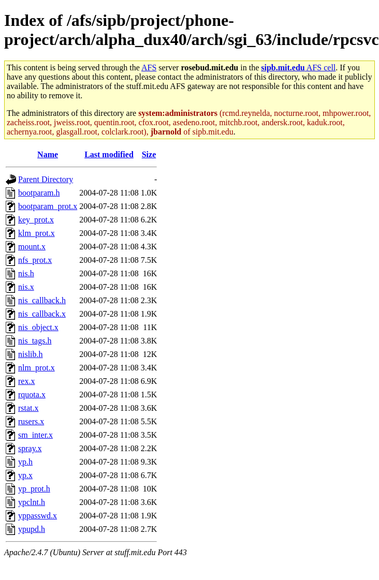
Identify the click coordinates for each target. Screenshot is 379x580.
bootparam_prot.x (47, 206)
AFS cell (298, 67)
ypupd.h (31, 529)
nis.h (26, 273)
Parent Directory (45, 179)
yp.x (25, 475)
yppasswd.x (37, 515)
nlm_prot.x (36, 367)
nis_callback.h (42, 300)
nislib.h (30, 354)
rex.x (26, 381)
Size (149, 154)
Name (47, 154)
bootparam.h (39, 192)
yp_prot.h (34, 488)
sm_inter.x (35, 434)
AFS (148, 67)
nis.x (26, 286)
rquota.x (32, 394)
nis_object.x (38, 327)
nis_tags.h (34, 340)
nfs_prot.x (35, 260)
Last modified (109, 154)
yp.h (25, 461)
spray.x (30, 448)
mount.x (32, 246)
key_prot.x (36, 219)
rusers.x (31, 421)
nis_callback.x (42, 313)
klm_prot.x (36, 233)
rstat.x (28, 408)
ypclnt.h (31, 502)
